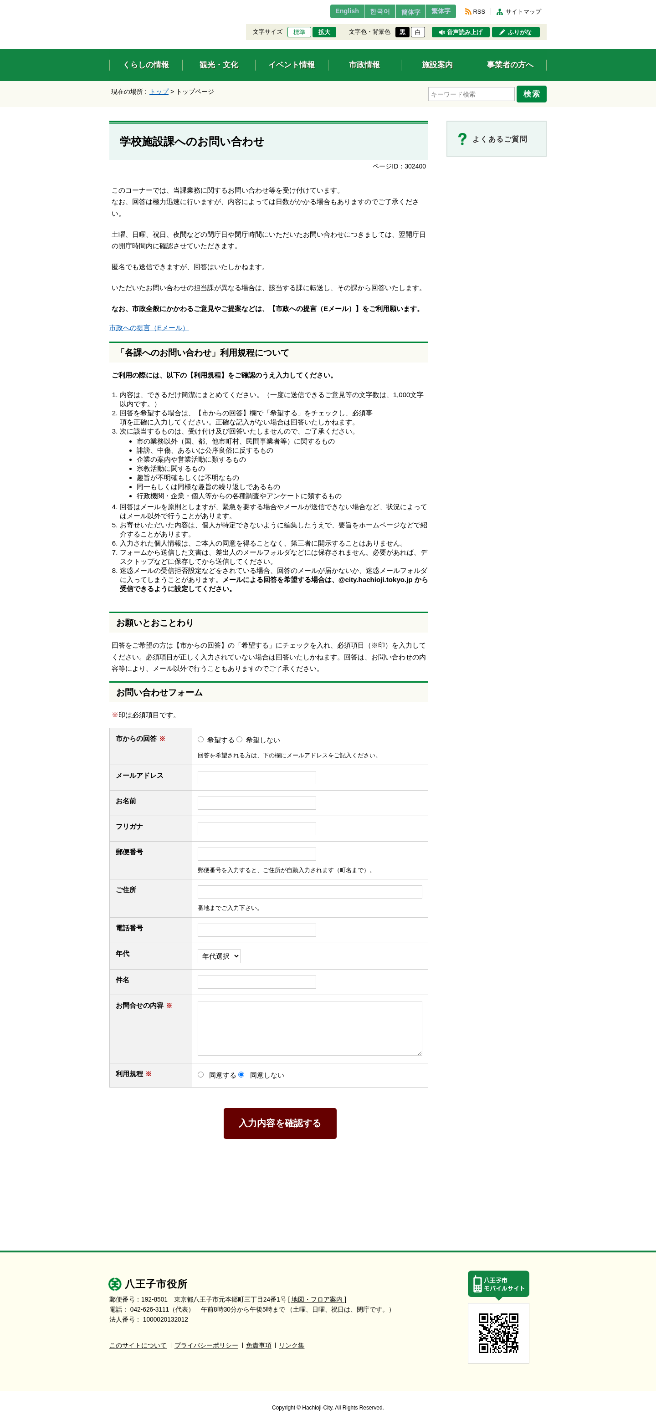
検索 (534, 92)
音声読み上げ (464, 32)
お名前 (130, 798)
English (329, 11)
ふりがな (520, 32)
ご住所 (130, 887)
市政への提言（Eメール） (149, 325)
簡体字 (402, 12)
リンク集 (291, 1342)
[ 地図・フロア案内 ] (317, 1296)
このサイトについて (138, 1342)
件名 (127, 977)
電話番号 (134, 925)
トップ (159, 91)
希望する (221, 737)
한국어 (366, 11)
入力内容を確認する (280, 1121)
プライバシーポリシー (206, 1342)
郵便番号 (129, 849)
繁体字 (438, 11)
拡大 (324, 32)
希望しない (263, 737)
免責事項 (259, 1342)
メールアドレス (144, 772)
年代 (122, 951)
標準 (299, 32)
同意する (222, 1072)
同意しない (267, 1072)
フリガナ (129, 823)
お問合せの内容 (144, 1002)
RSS (479, 11)
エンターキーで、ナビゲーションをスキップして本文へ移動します (109, 5)
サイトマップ (523, 11)
